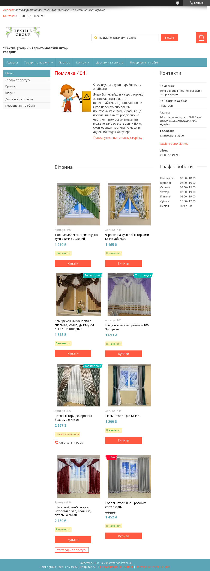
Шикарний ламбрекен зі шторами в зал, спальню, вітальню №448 (73, 511)
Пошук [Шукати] (169, 37)
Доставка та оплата (109, 62)
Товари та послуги (37, 62)
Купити (73, 263)
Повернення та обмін (144, 62)
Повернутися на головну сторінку (117, 137)
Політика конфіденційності (153, 567)
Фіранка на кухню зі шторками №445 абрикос (127, 237)
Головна (12, 62)
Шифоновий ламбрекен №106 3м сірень (127, 327)
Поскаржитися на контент (116, 567)
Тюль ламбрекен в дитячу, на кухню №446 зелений (76, 237)
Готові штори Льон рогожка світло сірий (126, 505)
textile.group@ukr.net (174, 144)
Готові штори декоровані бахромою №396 (73, 418)
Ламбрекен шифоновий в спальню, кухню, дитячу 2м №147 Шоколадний (74, 325)
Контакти (82, 62)
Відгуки (10, 93)
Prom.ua (126, 563)
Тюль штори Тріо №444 (122, 416)
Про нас (64, 62)
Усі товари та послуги (71, 550)
